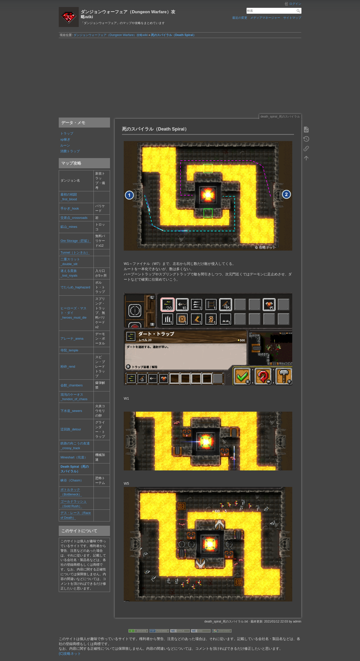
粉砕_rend (67, 366)
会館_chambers (71, 385)
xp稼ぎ (65, 139)
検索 (298, 11)
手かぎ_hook (69, 208)
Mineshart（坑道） (73, 457)
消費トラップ (70, 151)
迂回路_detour (70, 429)
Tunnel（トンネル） (75, 252)
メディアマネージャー (265, 18)
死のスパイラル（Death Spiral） (173, 35)
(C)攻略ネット (70, 653)
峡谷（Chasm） (72, 480)
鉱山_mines (68, 227)
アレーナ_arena (71, 338)
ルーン (65, 145)
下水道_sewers (71, 411)
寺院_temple (69, 350)
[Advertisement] (180, 76)
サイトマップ (292, 18)
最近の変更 (239, 18)
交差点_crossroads (74, 218)
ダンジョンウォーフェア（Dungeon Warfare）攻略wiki (111, 35)
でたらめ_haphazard (75, 287)
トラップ (66, 133)
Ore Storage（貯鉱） (75, 241)
